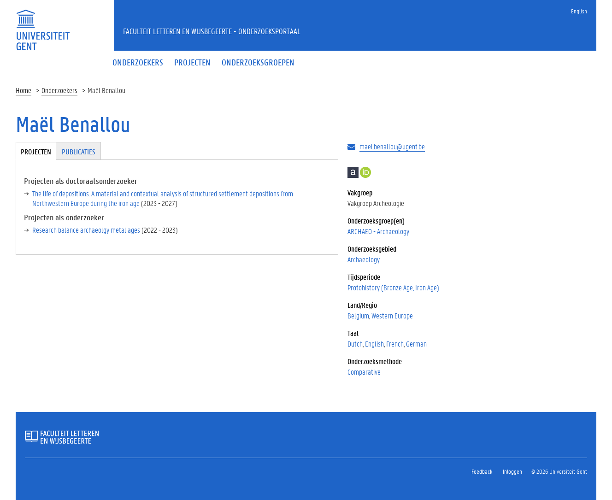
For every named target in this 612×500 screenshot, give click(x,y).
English (579, 11)
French (395, 343)
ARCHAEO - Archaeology (378, 231)
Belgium (358, 315)
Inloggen (512, 471)
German (416, 343)
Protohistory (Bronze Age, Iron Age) (393, 287)
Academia (353, 172)
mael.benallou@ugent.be (392, 146)
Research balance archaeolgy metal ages (86, 230)
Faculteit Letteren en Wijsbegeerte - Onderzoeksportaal (211, 31)
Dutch (355, 343)
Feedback (481, 471)
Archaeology (363, 259)
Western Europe (392, 315)
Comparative (364, 371)
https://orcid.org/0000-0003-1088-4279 (365, 172)
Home (23, 90)
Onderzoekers (59, 90)
